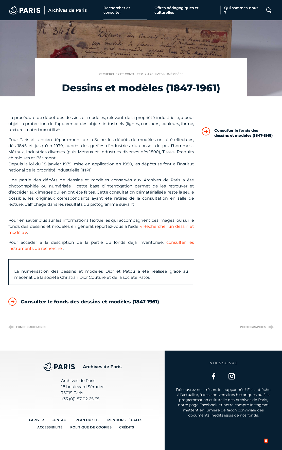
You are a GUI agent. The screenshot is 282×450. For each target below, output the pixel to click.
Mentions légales (124, 420)
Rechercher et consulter (121, 74)
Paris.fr (36, 420)
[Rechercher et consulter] (125, 10)
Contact (59, 420)
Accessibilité (50, 427)
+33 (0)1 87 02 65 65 (80, 398)
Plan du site (88, 420)
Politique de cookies (91, 427)
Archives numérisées (165, 74)
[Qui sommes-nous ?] (241, 10)
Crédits (126, 427)
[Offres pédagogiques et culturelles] (185, 10)
